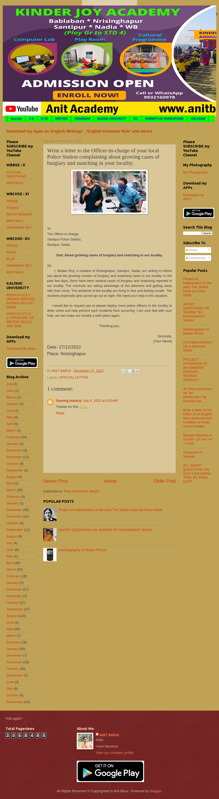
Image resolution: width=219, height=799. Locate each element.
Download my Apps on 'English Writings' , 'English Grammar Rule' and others (79, 131)
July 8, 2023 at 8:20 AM (100, 401)
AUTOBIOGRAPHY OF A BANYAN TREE (198, 346)
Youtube (16, 119)
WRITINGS (14, 183)
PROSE (12, 201)
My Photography (195, 172)
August (11, 477)
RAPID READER (19, 214)
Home (110, 481)
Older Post (164, 481)
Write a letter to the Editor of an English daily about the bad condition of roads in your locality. (197, 418)
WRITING (61, 119)
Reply (60, 413)
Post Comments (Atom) (81, 491)
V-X (31, 119)
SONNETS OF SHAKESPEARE (164, 119)
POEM (11, 252)
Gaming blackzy (69, 401)
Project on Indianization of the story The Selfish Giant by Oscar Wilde (110, 510)
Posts (191, 250)
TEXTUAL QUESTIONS (16, 174)
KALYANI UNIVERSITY (111, 119)
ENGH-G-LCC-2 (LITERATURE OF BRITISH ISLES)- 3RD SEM (20, 320)
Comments (195, 258)
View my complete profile (114, 753)
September (14, 470)
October (12, 404)
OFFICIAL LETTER (73, 377)
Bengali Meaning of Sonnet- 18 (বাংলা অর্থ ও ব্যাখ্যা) (197, 439)
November (14, 457)
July (9, 384)
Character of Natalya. (192, 454)
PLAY (10, 259)
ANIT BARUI (109, 735)
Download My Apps (20, 348)
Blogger (155, 791)
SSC (135, 119)
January (12, 444)
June (10, 391)
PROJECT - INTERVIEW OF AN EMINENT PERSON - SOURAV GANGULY (195, 370)
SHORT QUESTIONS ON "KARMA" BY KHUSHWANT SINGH (105, 530)
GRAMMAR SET (19, 227)
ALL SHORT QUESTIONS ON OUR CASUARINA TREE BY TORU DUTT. (197, 473)
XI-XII (44, 119)
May (9, 417)
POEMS (12, 208)
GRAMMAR (82, 119)
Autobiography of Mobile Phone (82, 550)
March (11, 397)
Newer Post (55, 481)
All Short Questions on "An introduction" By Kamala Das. (197, 395)
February (13, 437)
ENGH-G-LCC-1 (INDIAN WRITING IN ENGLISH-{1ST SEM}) (20, 301)
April (9, 424)
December (14, 450)
